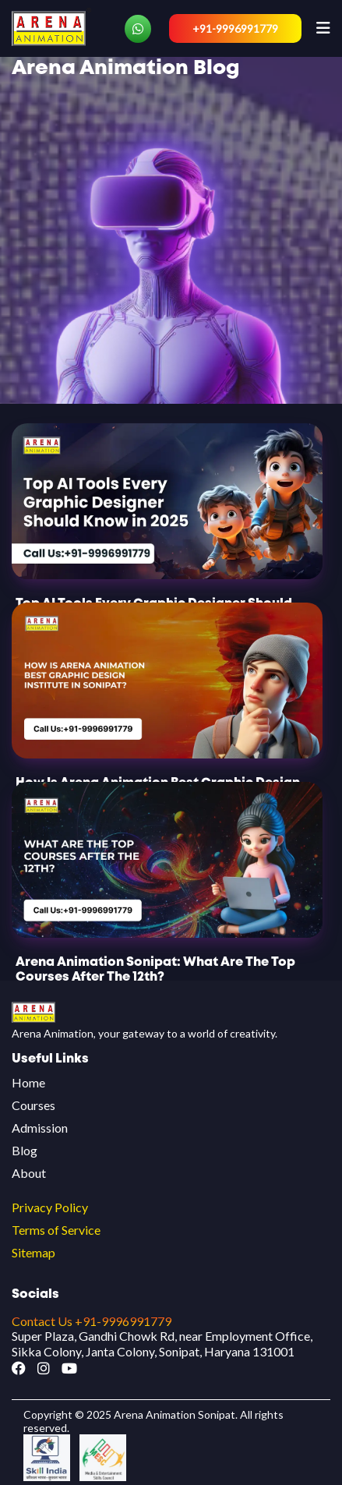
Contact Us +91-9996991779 (91, 1321)
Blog (24, 1150)
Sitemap (33, 1252)
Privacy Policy (50, 1207)
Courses (33, 1105)
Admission (40, 1127)
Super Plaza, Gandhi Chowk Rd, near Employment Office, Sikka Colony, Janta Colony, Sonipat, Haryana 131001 (162, 1343)
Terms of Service (56, 1229)
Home (28, 1082)
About (29, 1172)
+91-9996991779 (235, 28)
